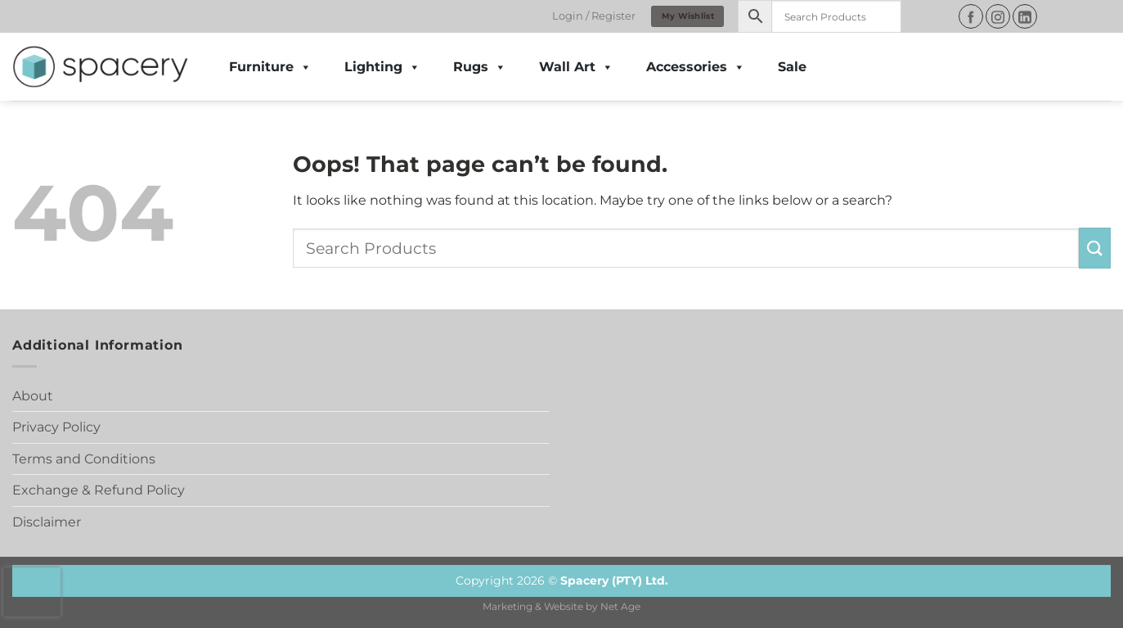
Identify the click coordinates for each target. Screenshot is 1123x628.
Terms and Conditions (83, 459)
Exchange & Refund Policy (98, 490)
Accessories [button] (695, 67)
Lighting (382, 67)
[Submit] (1095, 248)
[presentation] (32, 592)
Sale (792, 67)
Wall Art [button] (576, 67)
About (32, 396)
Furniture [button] (270, 67)
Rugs (479, 67)
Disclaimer (46, 522)
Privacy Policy (56, 427)
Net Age (620, 606)
